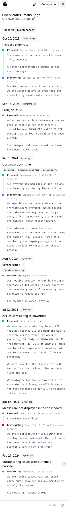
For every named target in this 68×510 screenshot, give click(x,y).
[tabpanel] (34, 266)
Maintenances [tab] (25, 30)
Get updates (48, 4)
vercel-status (38, 300)
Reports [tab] (9, 30)
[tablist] (19, 30)
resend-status (36, 492)
